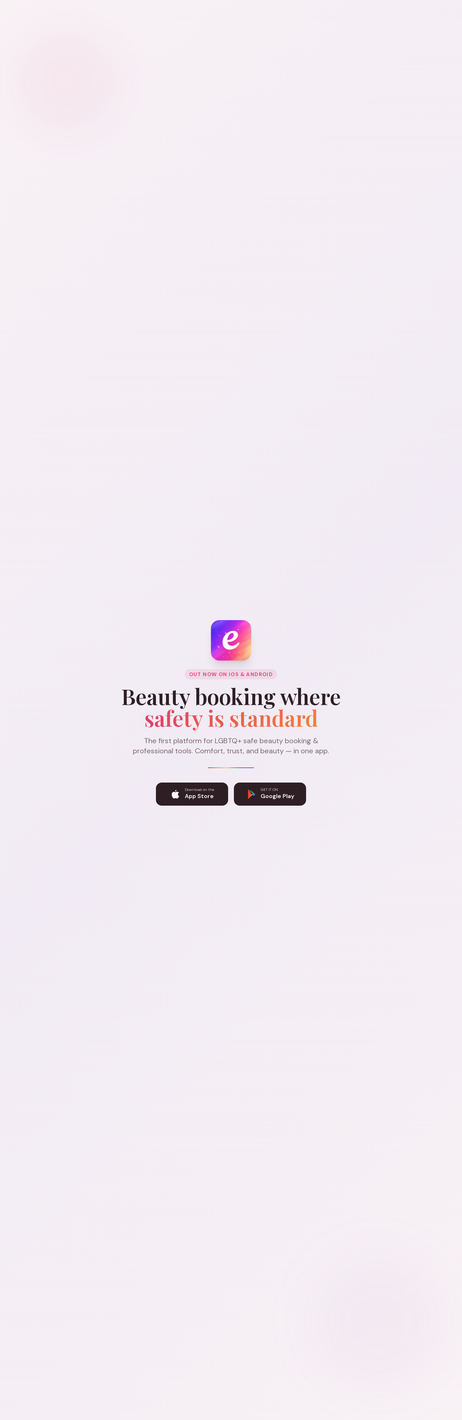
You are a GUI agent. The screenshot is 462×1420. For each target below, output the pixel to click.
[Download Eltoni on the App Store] (192, 795)
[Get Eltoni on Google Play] (270, 795)
